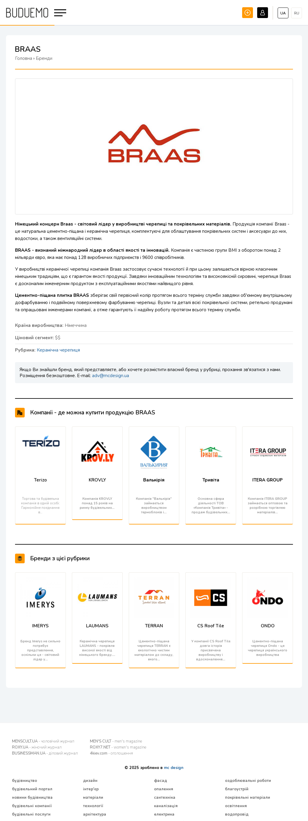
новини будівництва (32, 797)
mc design (173, 767)
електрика (164, 814)
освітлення (236, 806)
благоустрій (236, 789)
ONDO (268, 626)
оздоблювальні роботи (248, 780)
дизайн (90, 780)
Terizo (40, 480)
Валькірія (154, 480)
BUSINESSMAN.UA (45, 753)
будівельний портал (32, 789)
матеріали (93, 797)
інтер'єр (91, 789)
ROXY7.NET (118, 747)
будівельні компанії (32, 806)
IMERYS (40, 626)
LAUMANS (97, 626)
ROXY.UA (37, 747)
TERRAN (154, 626)
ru (296, 13)
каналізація (166, 806)
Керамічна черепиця (58, 350)
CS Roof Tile (210, 626)
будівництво (24, 780)
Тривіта (210, 480)
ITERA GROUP (267, 480)
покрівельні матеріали (247, 797)
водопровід (236, 814)
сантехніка (164, 797)
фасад (160, 780)
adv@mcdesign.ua (110, 376)
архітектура (94, 814)
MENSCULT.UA (43, 741)
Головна (23, 58)
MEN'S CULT (116, 741)
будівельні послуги (31, 814)
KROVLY (97, 480)
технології (93, 806)
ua (283, 13)
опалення (163, 789)
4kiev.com (111, 753)
